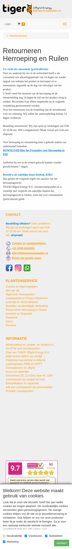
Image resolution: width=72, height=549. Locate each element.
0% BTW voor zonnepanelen (23, 348)
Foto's (9, 321)
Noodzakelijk (12, 535)
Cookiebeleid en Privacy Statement (27, 298)
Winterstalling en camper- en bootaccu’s (30, 344)
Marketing (10, 541)
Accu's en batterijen (17, 371)
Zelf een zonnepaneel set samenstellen (29, 387)
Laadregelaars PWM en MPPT (24, 363)
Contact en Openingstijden (21, 286)
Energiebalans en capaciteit (22, 383)
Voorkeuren (33, 535)
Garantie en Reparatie (19, 313)
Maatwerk (11, 317)
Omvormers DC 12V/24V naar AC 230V (29, 375)
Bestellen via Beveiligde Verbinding (27, 305)
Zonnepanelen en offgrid (20, 367)
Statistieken (54, 535)
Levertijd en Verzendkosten (22, 302)
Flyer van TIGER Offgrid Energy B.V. (27, 352)
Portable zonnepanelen (19, 391)
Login (7, 24)
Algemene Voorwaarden (20, 294)
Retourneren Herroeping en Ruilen (26, 309)
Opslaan (62, 543)
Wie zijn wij (12, 290)
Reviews (11, 325)
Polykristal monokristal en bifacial (25, 360)
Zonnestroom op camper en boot (25, 379)
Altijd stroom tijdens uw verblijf (24, 356)
